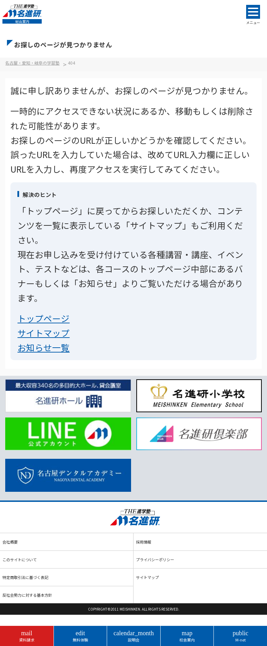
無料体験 (80, 636)
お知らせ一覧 (43, 347)
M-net (240, 636)
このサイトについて (19, 559)
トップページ (43, 318)
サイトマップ (43, 332)
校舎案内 (187, 636)
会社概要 (10, 542)
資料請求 (27, 636)
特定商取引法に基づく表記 (25, 577)
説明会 (133, 636)
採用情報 (143, 542)
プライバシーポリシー (155, 559)
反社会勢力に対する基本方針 (27, 595)
